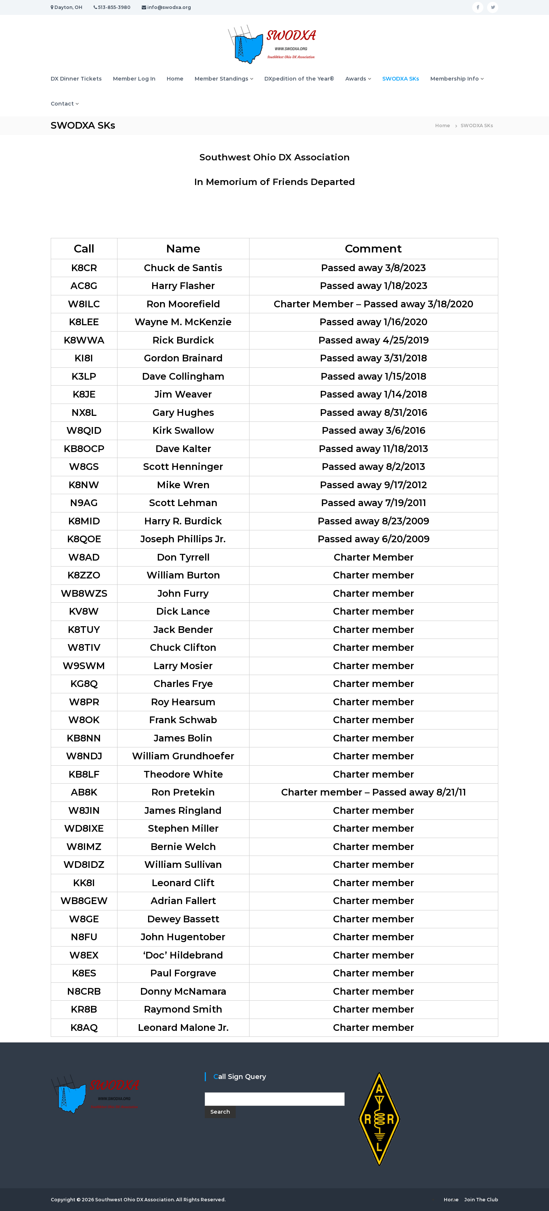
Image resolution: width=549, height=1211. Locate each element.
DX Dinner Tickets (76, 78)
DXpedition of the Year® (299, 78)
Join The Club (481, 1199)
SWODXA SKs (400, 78)
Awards (355, 78)
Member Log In (134, 78)
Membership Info (454, 78)
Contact (62, 103)
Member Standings (221, 78)
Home (175, 78)
